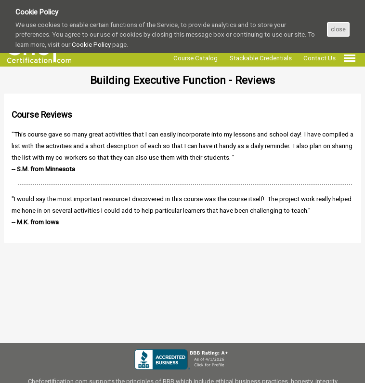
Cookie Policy (91, 44)
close (338, 29)
